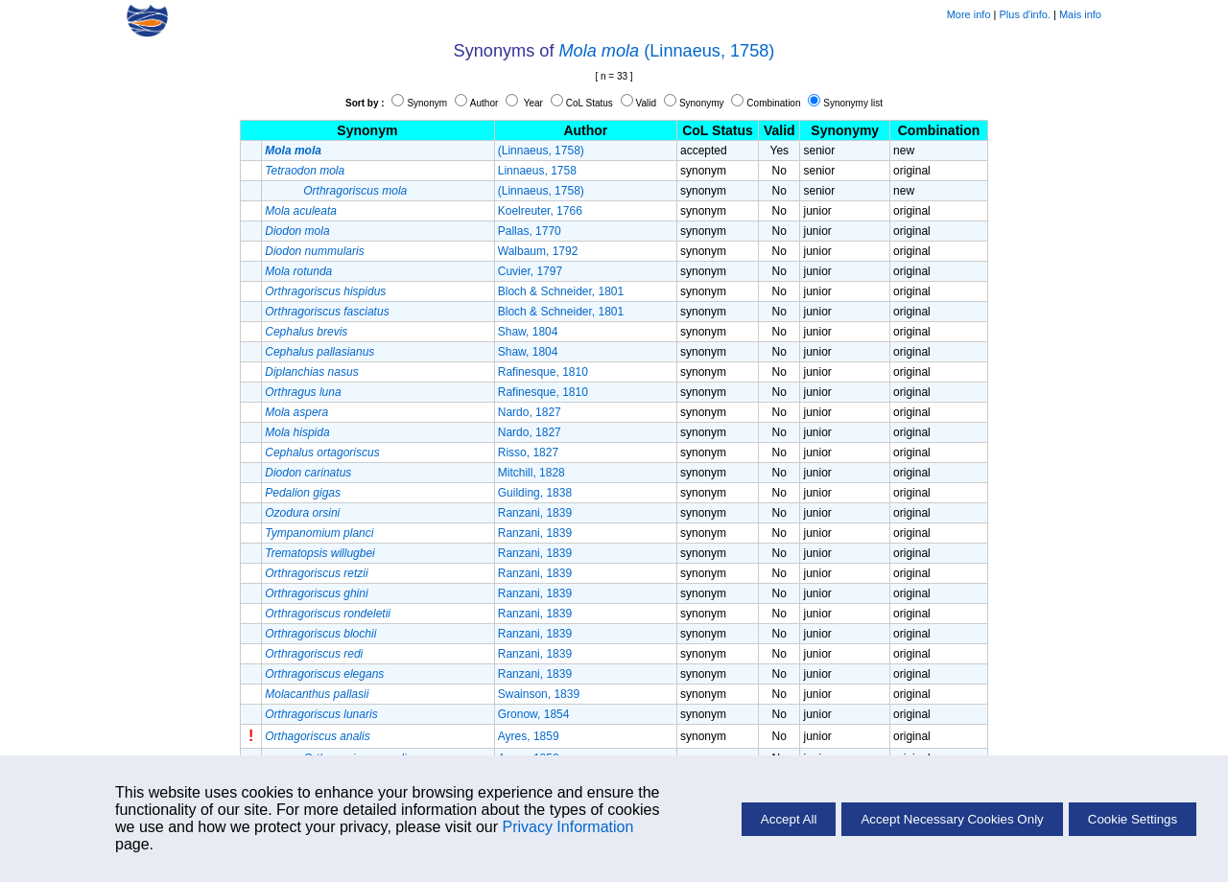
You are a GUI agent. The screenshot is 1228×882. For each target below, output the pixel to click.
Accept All (789, 819)
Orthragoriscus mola (355, 190)
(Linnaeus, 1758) (709, 50)
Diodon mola (297, 231)
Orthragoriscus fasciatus (327, 311)
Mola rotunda (298, 271)
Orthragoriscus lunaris (321, 714)
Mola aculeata (301, 211)
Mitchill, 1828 (531, 472)
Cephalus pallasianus (319, 352)
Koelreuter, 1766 (540, 211)
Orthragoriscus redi (314, 654)
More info (969, 14)
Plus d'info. (1025, 14)
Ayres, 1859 (528, 736)
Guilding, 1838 (535, 492)
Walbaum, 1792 (538, 251)
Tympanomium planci (319, 533)
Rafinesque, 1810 (543, 372)
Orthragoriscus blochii (320, 633)
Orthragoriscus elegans (324, 674)
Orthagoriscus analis (317, 736)
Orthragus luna (303, 392)
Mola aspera (296, 412)
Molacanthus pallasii (316, 694)
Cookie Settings (1132, 819)
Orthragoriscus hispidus (325, 291)
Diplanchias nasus (311, 372)
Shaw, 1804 (528, 331)
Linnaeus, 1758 (537, 170)
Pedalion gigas (303, 492)
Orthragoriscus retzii (316, 573)
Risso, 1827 (528, 452)
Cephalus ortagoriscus (322, 452)
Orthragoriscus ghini (316, 593)
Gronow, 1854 (534, 714)
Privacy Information (567, 827)
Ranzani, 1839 (535, 513)
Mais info (1080, 14)
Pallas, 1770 (529, 231)
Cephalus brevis (306, 331)
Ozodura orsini (302, 513)
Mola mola (599, 50)
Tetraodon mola (304, 170)
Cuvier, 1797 (530, 271)
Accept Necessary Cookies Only (952, 819)
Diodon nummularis (314, 251)
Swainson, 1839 (538, 694)
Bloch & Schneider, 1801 (561, 291)
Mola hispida (297, 432)
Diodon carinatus (308, 472)
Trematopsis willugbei (320, 553)
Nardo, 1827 (529, 412)
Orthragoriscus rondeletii (327, 613)
